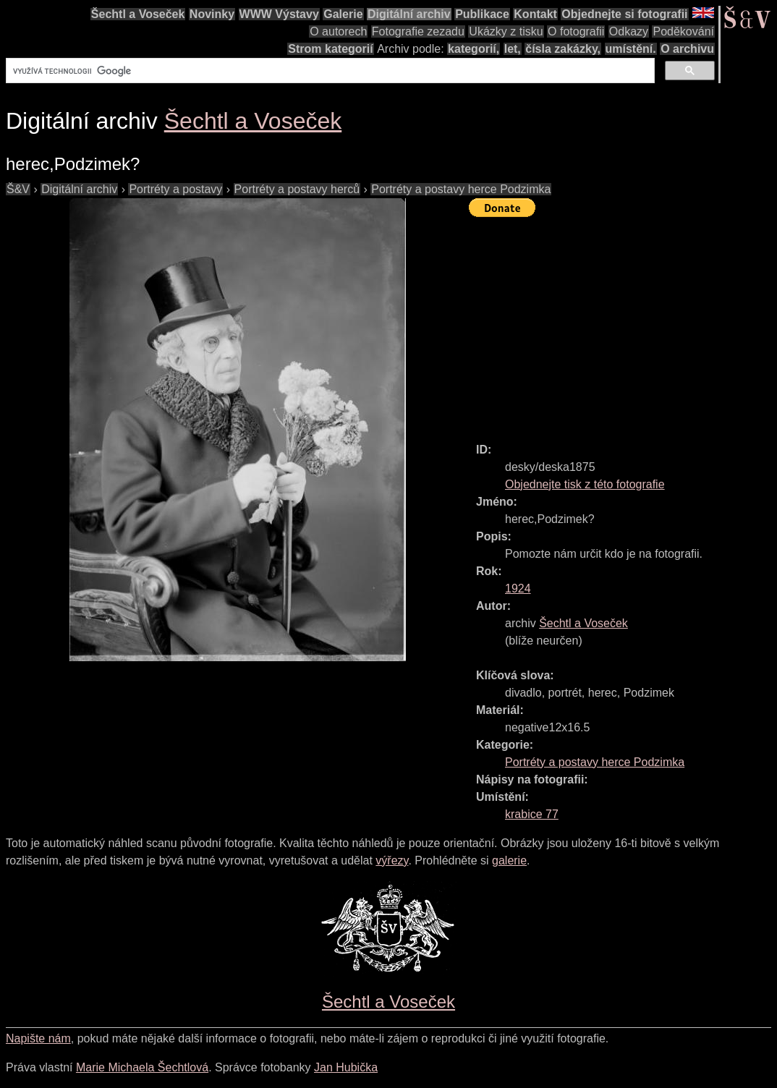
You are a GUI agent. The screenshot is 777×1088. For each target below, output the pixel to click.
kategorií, (473, 49)
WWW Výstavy (279, 14)
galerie (509, 860)
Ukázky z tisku (506, 31)
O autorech (338, 31)
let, (512, 49)
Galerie (342, 14)
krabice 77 (532, 814)
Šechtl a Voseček (138, 14)
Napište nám (38, 1038)
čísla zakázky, (562, 49)
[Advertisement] (623, 323)
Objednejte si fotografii (624, 14)
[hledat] (329, 70)
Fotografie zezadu (418, 31)
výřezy (391, 860)
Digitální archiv (409, 14)
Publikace (482, 14)
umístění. (631, 49)
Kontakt (535, 14)
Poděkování (683, 31)
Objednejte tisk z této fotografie (585, 484)
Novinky (212, 14)
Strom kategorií (330, 49)
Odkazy (628, 31)
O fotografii (576, 31)
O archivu (687, 49)
